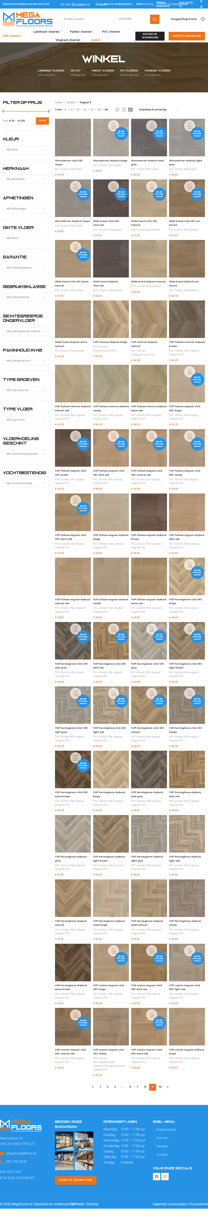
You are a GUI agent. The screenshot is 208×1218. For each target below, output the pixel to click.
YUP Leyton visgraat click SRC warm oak (149, 1061)
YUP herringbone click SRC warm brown (70, 801)
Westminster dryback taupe (69, 223)
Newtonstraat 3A (12, 1147)
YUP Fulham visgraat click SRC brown (72, 476)
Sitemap (92, 1213)
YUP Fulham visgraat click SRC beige (187, 411)
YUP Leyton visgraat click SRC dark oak (149, 996)
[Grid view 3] (124, 110)
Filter (42, 121)
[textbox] (26, 150)
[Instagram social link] (201, 7)
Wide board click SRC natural (146, 223)
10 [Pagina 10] (160, 1096)
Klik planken (115, 231)
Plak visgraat (193, 353)
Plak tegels (115, 169)
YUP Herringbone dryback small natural (149, 931)
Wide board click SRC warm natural (69, 284)
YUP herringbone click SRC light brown (185, 671)
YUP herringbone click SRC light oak (108, 736)
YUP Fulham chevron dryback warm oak (146, 411)
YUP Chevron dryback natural (146, 346)
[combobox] (26, 150)
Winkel (71, 102)
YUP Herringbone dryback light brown (111, 866)
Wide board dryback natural (145, 284)
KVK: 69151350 (11, 1181)
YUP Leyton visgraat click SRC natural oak (72, 1061)
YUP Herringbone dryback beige (111, 801)
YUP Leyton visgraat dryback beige (184, 1061)
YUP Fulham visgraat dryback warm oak (146, 606)
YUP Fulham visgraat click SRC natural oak (149, 476)
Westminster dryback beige (108, 162)
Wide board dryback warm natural (68, 346)
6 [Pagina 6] (130, 1096)
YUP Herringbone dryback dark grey (149, 801)
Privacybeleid (198, 1213)
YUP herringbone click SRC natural (147, 736)
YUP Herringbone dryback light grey (149, 866)
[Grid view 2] (117, 110)
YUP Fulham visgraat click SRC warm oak (72, 541)
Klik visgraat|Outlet (104, 1073)
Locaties (162, 1164)
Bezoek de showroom (150, 36)
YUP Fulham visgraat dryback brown (146, 541)
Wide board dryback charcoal (107, 284)
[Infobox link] (165, 4)
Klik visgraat (192, 418)
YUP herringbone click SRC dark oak (108, 671)
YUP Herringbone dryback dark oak (187, 801)
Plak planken (116, 292)
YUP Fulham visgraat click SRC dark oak (110, 476)
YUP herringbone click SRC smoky (185, 736)
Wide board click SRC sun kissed (187, 223)
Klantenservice (167, 1139)
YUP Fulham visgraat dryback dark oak (184, 541)
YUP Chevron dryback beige (108, 346)
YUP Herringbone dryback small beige (111, 931)
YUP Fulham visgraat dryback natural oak (68, 606)
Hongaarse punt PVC (105, 357)
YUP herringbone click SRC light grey (70, 736)
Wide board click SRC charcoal (108, 223)
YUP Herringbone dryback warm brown (72, 996)
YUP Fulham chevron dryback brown (184, 346)
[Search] (110, 19)
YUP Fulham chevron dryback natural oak (69, 411)
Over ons (162, 1147)
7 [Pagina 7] (137, 1096)
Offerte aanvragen (187, 36)
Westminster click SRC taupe (70, 162)
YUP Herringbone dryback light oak (187, 866)
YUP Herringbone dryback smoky (187, 931)
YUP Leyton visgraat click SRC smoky (110, 1061)
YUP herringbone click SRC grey (147, 671)
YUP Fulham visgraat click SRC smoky (187, 476)
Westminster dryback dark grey (146, 162)
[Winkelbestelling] (159, 110)
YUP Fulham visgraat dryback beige (107, 541)
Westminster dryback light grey (184, 162)
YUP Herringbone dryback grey (72, 866)
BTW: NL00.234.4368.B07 (18, 1187)
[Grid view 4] (130, 110)
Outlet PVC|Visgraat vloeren (110, 1077)
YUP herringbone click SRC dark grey (70, 671)
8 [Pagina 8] (145, 1096)
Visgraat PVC (177, 357)
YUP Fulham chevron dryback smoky (107, 411)
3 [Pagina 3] (115, 1096)
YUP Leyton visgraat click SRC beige (110, 996)
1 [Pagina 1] (100, 1096)
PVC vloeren (62, 169)
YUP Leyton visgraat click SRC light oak (187, 996)
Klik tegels (76, 169)
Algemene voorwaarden (169, 1213)
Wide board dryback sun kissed (186, 284)
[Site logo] (28, 19)
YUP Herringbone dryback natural (72, 931)
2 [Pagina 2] (107, 1096)
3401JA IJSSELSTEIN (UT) (19, 1153)
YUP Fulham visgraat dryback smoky (107, 606)
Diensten (162, 1155)
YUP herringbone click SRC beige (185, 606)
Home (59, 102)
